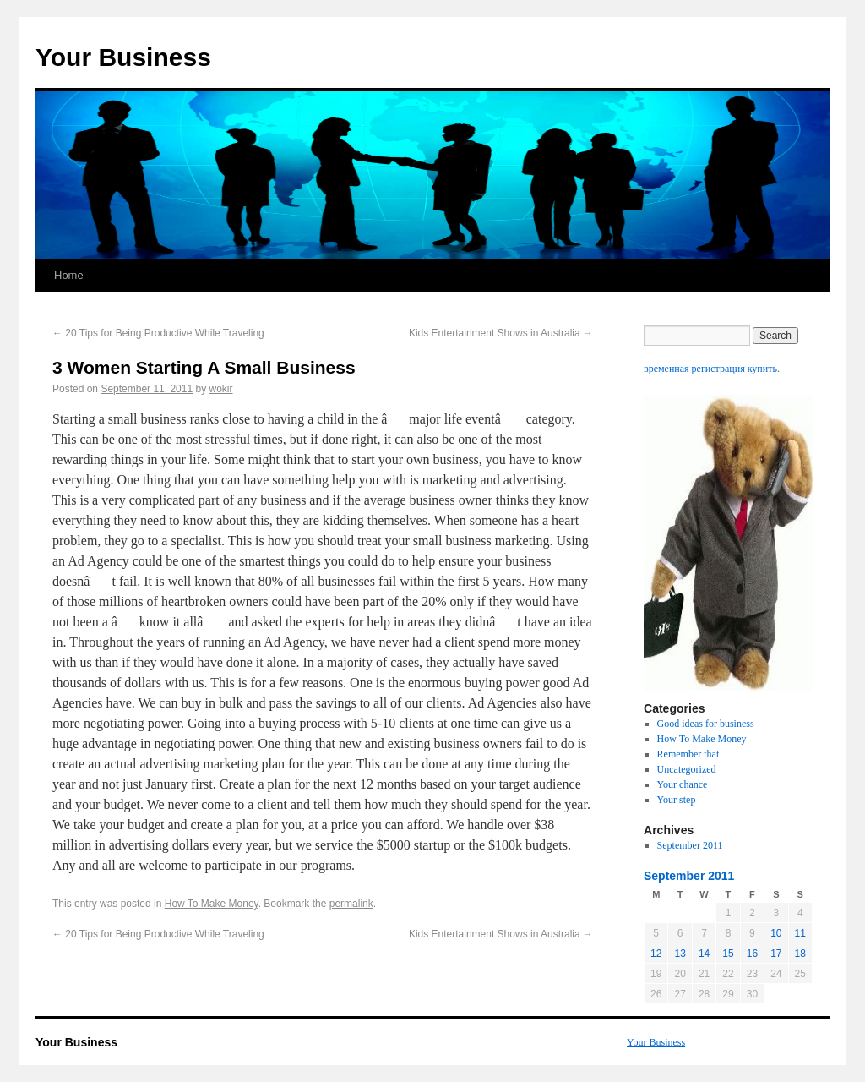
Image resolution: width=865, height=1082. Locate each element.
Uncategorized (686, 769)
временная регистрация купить (710, 368)
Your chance (682, 784)
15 (727, 953)
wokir (221, 389)
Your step (676, 800)
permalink (351, 904)
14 (704, 953)
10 (775, 933)
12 (655, 953)
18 (800, 953)
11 (800, 933)
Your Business (123, 57)
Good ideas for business (705, 724)
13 (679, 953)
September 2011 (690, 845)
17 (775, 953)
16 (752, 953)
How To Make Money (211, 904)
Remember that (688, 754)
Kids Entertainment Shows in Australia (501, 333)
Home (69, 275)
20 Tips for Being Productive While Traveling (158, 333)
